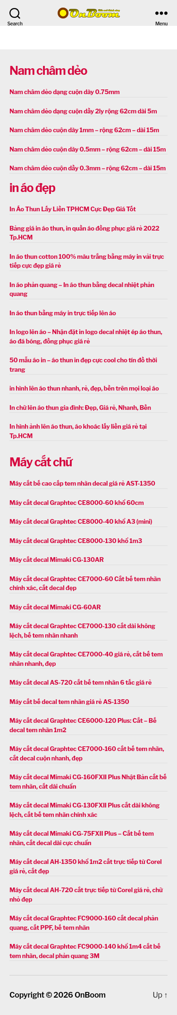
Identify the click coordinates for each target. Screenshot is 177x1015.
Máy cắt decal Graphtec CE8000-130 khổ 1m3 (75, 540)
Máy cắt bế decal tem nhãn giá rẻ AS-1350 (69, 701)
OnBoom (90, 995)
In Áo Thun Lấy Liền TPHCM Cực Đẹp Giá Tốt (72, 209)
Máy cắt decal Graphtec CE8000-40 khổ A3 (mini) (80, 521)
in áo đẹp (32, 188)
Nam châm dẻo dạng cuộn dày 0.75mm (64, 92)
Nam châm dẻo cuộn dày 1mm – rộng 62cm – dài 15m (84, 130)
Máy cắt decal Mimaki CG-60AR (55, 607)
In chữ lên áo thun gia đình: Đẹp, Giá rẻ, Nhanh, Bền (80, 407)
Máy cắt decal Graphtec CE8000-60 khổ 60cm (76, 502)
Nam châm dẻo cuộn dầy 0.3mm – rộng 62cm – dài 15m (87, 168)
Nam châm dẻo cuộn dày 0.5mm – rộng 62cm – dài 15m (87, 149)
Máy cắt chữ (40, 462)
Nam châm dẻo (48, 71)
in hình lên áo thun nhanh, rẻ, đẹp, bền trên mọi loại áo (84, 388)
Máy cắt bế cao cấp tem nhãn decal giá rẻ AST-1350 (82, 483)
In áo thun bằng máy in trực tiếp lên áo (62, 313)
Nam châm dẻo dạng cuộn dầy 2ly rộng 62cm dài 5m (83, 111)
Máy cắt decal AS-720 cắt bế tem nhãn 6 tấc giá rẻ (80, 682)
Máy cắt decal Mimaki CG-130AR (56, 559)
